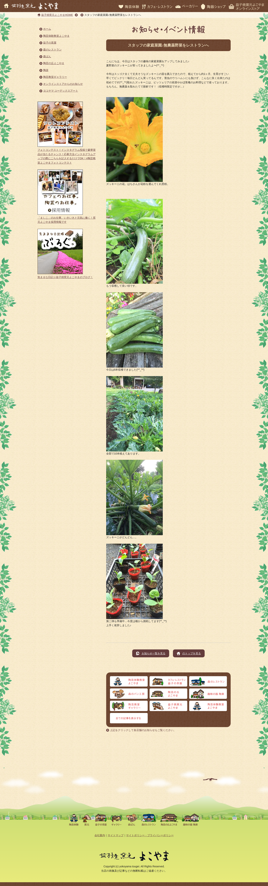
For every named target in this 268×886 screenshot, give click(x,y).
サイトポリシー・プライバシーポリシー (150, 835)
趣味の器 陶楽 (208, 693)
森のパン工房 (129, 693)
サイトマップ (116, 835)
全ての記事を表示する (129, 718)
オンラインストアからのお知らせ (63, 83)
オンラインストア (208, 706)
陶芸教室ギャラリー (55, 76)
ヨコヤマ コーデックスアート (60, 90)
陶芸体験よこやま (129, 681)
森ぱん (47, 56)
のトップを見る (191, 653)
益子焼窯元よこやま (168, 706)
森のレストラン (52, 49)
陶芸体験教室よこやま (56, 35)
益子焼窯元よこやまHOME (57, 14)
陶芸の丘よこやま (53, 63)
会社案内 (99, 835)
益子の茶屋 (49, 42)
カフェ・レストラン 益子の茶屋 (168, 681)
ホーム (47, 28)
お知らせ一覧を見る (153, 653)
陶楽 (45, 70)
